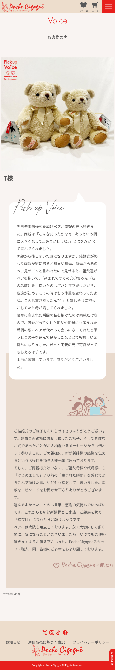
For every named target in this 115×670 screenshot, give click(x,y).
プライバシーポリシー (91, 642)
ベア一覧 (83, 11)
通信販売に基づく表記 (46, 642)
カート (95, 11)
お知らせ (13, 642)
